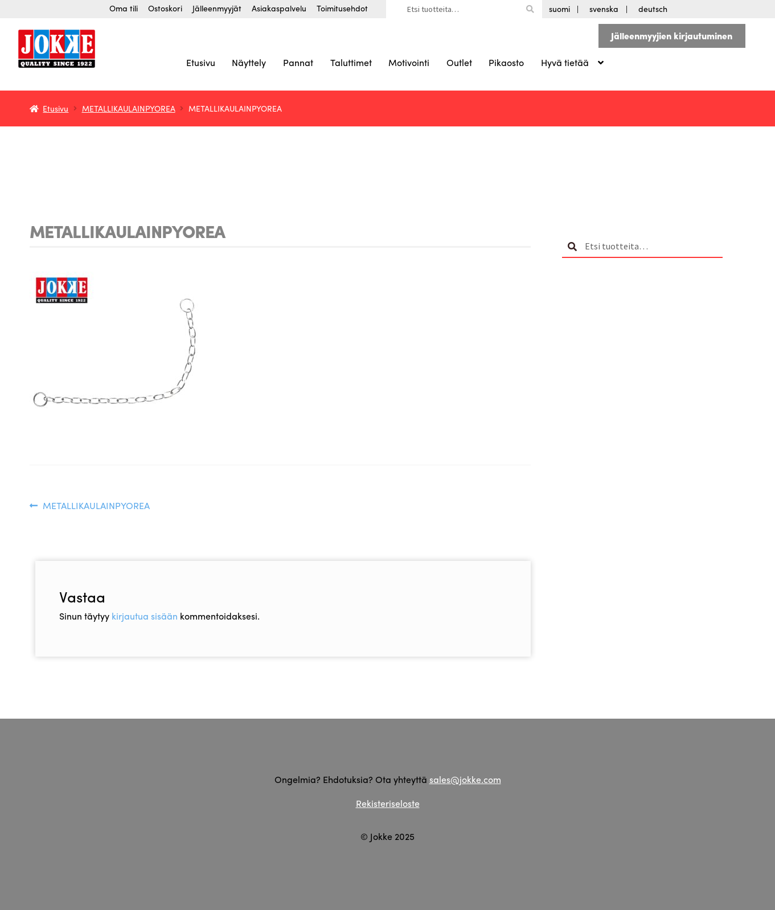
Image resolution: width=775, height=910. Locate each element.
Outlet (459, 62)
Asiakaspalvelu (279, 8)
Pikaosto (506, 62)
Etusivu (200, 62)
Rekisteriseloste (388, 803)
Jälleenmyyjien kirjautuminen (671, 35)
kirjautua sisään (145, 615)
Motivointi (408, 62)
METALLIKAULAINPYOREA (128, 108)
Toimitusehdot (342, 8)
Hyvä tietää (565, 62)
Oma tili (123, 8)
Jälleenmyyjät (216, 8)
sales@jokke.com (465, 779)
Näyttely (249, 62)
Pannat (298, 62)
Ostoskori (165, 8)
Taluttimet (351, 62)
